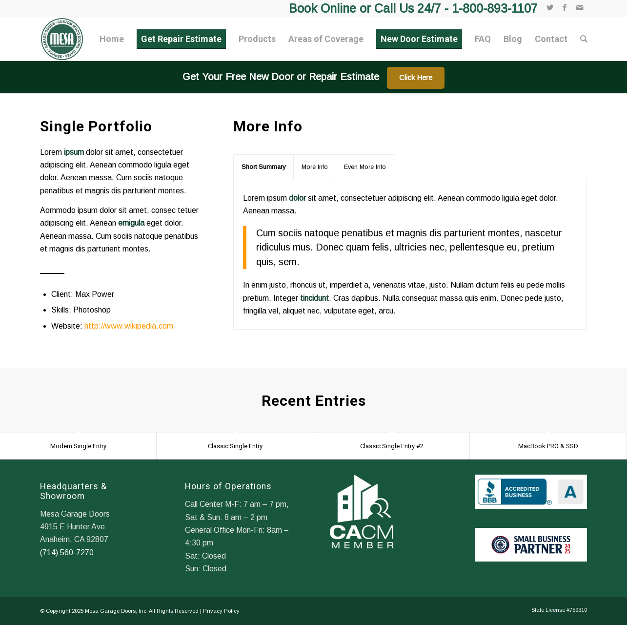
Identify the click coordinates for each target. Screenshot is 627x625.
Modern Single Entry (78, 446)
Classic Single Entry (235, 446)
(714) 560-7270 (67, 552)
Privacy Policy (221, 611)
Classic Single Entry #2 (392, 446)
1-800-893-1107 (495, 8)
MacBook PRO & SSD (548, 446)
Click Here (415, 77)
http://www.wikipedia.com (128, 326)
